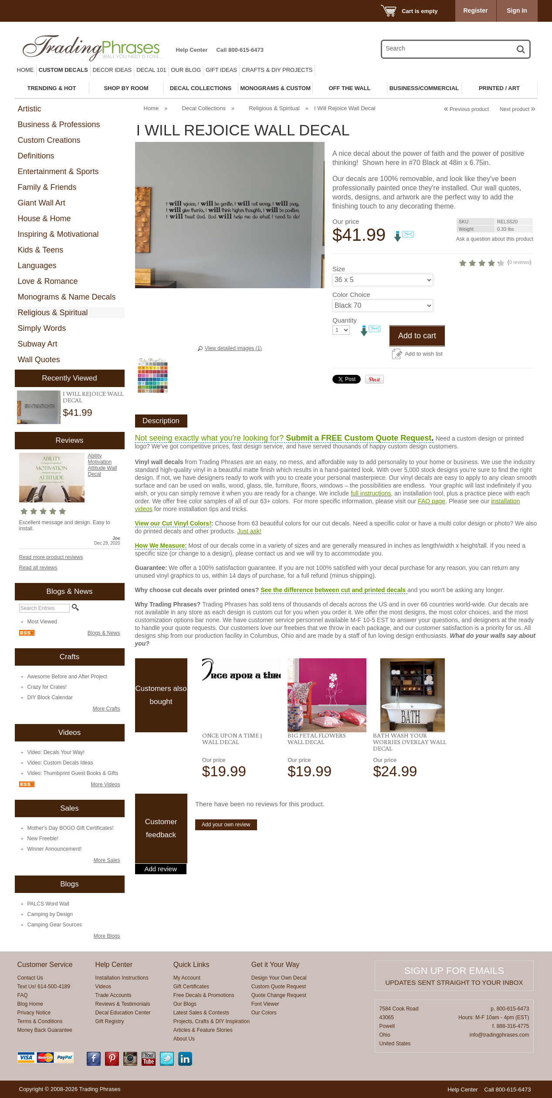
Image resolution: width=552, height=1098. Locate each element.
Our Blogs (184, 1004)
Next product (517, 109)
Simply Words (42, 328)
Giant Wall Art (41, 203)
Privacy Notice (34, 1013)
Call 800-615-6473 (239, 50)
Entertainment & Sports (58, 171)
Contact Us (30, 978)
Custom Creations (49, 140)
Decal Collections (204, 108)
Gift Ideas (221, 70)
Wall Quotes (39, 359)
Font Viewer (265, 1004)
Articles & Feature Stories (203, 1030)
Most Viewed (42, 622)
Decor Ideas (112, 70)
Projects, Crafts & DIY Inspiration (211, 1021)
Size (338, 310)
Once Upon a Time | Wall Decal (232, 764)
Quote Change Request (278, 995)
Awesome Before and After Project (67, 677)
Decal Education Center (123, 1013)
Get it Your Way (275, 964)
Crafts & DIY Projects (277, 70)
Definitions (36, 156)
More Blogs (107, 936)
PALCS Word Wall (48, 904)
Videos (103, 986)
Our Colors (264, 1013)
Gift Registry (109, 1021)
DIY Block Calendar (50, 697)
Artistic (29, 108)
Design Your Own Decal (279, 978)
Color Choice (351, 336)
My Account (186, 978)
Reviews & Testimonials (122, 1004)
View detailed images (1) (233, 348)
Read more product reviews (51, 557)
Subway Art (38, 344)
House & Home (44, 218)
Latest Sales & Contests (201, 1013)
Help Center (192, 50)
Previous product (466, 109)
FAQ (22, 995)
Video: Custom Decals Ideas (60, 763)
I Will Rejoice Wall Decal (93, 397)
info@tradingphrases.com (499, 1035)
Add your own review (226, 850)
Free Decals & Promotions (203, 995)
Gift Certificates (191, 986)
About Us (184, 1039)
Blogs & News (104, 633)
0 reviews (479, 303)
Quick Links (191, 964)
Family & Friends (47, 187)
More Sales (107, 860)
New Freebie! (42, 838)
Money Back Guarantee (44, 1030)
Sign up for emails (454, 970)
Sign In (517, 10)
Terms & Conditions (40, 1021)
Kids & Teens (41, 250)
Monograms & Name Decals (67, 297)
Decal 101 (151, 70)
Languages (37, 265)
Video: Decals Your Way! (56, 752)
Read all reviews (38, 568)
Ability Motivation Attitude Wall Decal (102, 465)
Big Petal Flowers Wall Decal (317, 764)
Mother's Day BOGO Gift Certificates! (70, 828)
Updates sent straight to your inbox (454, 982)
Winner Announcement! (54, 849)
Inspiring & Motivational (58, 234)
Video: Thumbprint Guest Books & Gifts (73, 773)
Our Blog (186, 70)
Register (475, 10)
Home (25, 70)
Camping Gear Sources (54, 925)
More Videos (105, 784)
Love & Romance (48, 281)
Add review (161, 894)
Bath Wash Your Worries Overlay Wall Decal (409, 767)
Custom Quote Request (278, 986)
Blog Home (30, 1004)
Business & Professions (59, 124)
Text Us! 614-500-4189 (43, 986)
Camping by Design (50, 914)
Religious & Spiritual (53, 312)
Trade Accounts (113, 995)
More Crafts (106, 709)
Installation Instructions (122, 978)
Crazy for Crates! (47, 687)
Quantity (344, 362)
